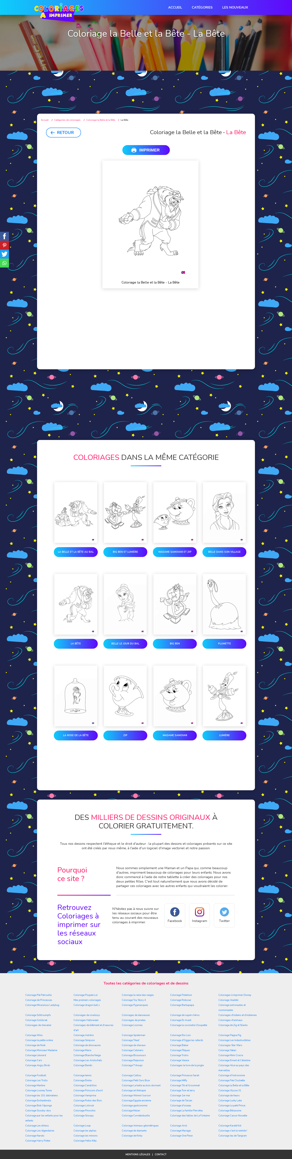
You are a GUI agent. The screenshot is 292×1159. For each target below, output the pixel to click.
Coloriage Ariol (178, 1125)
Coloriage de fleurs (229, 1095)
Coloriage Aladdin (228, 1000)
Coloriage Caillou (131, 1075)
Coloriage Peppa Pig (229, 1035)
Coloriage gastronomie (134, 1105)
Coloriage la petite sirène (39, 1040)
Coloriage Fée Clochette (231, 1080)
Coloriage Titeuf (130, 1040)
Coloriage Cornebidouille (136, 1115)
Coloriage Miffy (178, 1080)
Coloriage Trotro (179, 1055)
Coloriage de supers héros (185, 1015)
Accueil (175, 7)
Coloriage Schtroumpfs (38, 1015)
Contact (160, 1154)
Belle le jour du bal (125, 643)
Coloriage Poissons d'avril (88, 1090)
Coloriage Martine (35, 1085)
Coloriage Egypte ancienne (136, 1100)
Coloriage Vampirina (85, 1095)
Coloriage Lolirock (84, 1105)
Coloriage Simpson (84, 1040)
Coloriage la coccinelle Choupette (188, 1025)
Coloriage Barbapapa (182, 1005)
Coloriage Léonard (35, 1055)
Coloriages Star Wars (230, 1045)
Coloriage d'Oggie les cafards (186, 1040)
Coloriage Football (35, 1075)
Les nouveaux (235, 7)
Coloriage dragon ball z (87, 1005)
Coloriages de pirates (134, 1020)
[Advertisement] (146, 78)
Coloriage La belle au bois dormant (141, 1085)
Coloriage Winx (34, 1035)
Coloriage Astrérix (84, 1035)
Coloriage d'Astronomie (231, 1075)
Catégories (202, 7)
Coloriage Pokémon (181, 995)
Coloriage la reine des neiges (138, 995)
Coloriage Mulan (131, 1110)
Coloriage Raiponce (133, 1060)
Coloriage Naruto (34, 1135)
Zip (125, 735)
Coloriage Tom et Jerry (182, 1090)
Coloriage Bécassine (229, 1110)
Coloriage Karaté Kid (229, 1125)
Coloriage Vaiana (179, 1060)
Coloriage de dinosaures (87, 1045)
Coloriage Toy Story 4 (134, 1000)
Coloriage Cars (33, 1060)
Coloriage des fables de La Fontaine (190, 1115)
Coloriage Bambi (83, 1065)
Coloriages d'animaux (230, 1020)
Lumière (224, 735)
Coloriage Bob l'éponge (38, 1105)
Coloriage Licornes (132, 1025)
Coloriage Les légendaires (39, 1130)
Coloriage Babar (179, 1045)
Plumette (224, 643)
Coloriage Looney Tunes (38, 1090)
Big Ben (175, 643)
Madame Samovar (175, 735)
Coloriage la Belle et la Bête (233, 1085)
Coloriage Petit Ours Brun (136, 1080)
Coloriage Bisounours (134, 1055)
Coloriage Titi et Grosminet (185, 1085)
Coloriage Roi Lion (180, 1035)
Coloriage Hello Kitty (85, 1140)
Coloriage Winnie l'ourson (136, 1095)
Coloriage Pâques (180, 1050)
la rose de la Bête (76, 735)
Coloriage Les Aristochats (88, 1060)
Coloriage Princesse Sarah (184, 1075)
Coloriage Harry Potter (37, 1140)
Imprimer (149, 150)
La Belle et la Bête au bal (76, 552)
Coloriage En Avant (180, 1020)
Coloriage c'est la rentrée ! (232, 1130)
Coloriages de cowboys (87, 1015)
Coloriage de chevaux (134, 1045)
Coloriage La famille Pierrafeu (186, 1110)
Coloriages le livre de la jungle (187, 1065)
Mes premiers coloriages (87, 1000)
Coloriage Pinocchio (85, 1110)
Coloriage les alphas (85, 1130)
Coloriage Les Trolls (36, 1080)
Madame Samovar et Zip (174, 552)
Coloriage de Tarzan (181, 1100)
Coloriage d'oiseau (180, 1105)
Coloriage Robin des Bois (88, 1100)
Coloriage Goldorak (36, 1020)
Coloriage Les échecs (37, 1125)
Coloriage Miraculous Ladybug (42, 1005)
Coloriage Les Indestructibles (234, 1040)
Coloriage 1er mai (180, 1095)
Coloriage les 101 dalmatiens (41, 1095)
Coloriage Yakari (227, 1050)
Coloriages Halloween (86, 1020)
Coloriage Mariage (180, 1130)
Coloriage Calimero (132, 1050)
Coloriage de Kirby (132, 1135)
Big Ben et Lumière (125, 552)
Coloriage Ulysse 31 (229, 1090)
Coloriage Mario (82, 1050)
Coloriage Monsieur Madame (41, 1050)
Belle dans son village (224, 552)
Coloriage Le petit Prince (231, 1105)
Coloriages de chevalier (38, 1025)
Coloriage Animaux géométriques (140, 1125)
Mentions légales (138, 1154)
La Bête (76, 643)
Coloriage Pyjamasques (135, 1005)
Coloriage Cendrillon (85, 1085)
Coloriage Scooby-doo (38, 1110)
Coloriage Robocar (180, 1000)
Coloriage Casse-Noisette (232, 1115)
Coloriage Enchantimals (38, 1100)
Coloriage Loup (82, 1125)
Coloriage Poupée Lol (86, 995)
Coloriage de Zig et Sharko (233, 1025)
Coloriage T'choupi (132, 1065)
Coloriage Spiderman (133, 1035)
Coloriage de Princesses (38, 1000)
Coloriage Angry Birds (37, 1065)
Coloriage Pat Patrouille (38, 995)
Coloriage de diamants (134, 1130)
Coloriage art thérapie (134, 1090)
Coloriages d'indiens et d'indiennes (237, 1015)
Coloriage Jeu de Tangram (232, 1135)
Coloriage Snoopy (84, 1115)
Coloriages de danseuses (136, 1015)
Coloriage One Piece (181, 1135)
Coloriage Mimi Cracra (230, 1055)
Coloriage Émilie (83, 1080)
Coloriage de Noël (35, 1045)
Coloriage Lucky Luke (230, 1100)
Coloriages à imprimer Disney (234, 995)
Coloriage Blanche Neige (87, 1055)
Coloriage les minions (86, 1135)
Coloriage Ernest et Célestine (234, 1060)
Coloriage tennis (83, 1075)
